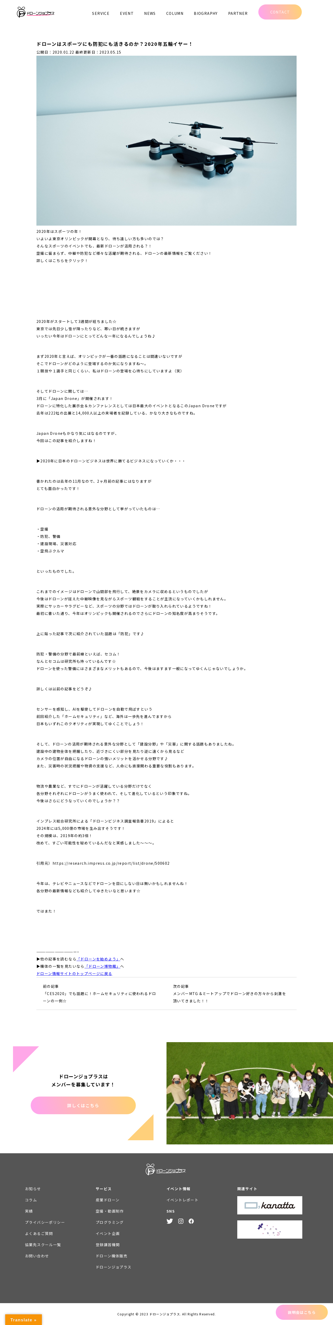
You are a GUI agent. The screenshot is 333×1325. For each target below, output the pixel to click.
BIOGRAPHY (206, 13)
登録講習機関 (108, 1244)
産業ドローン (107, 1199)
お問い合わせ (37, 1255)
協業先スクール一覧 (43, 1244)
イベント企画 (108, 1233)
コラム (31, 1199)
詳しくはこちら (83, 1105)
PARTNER (238, 13)
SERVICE (101, 13)
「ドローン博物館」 (102, 966)
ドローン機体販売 (111, 1255)
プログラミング (110, 1222)
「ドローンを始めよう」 (98, 958)
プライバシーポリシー (45, 1222)
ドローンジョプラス (114, 1267)
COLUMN (174, 13)
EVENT (127, 13)
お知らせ (33, 1188)
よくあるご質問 (39, 1233)
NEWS (150, 13)
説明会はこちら (302, 1312)
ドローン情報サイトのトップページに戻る (74, 973)
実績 (29, 1211)
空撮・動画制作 (110, 1211)
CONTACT (280, 12)
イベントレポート (182, 1199)
